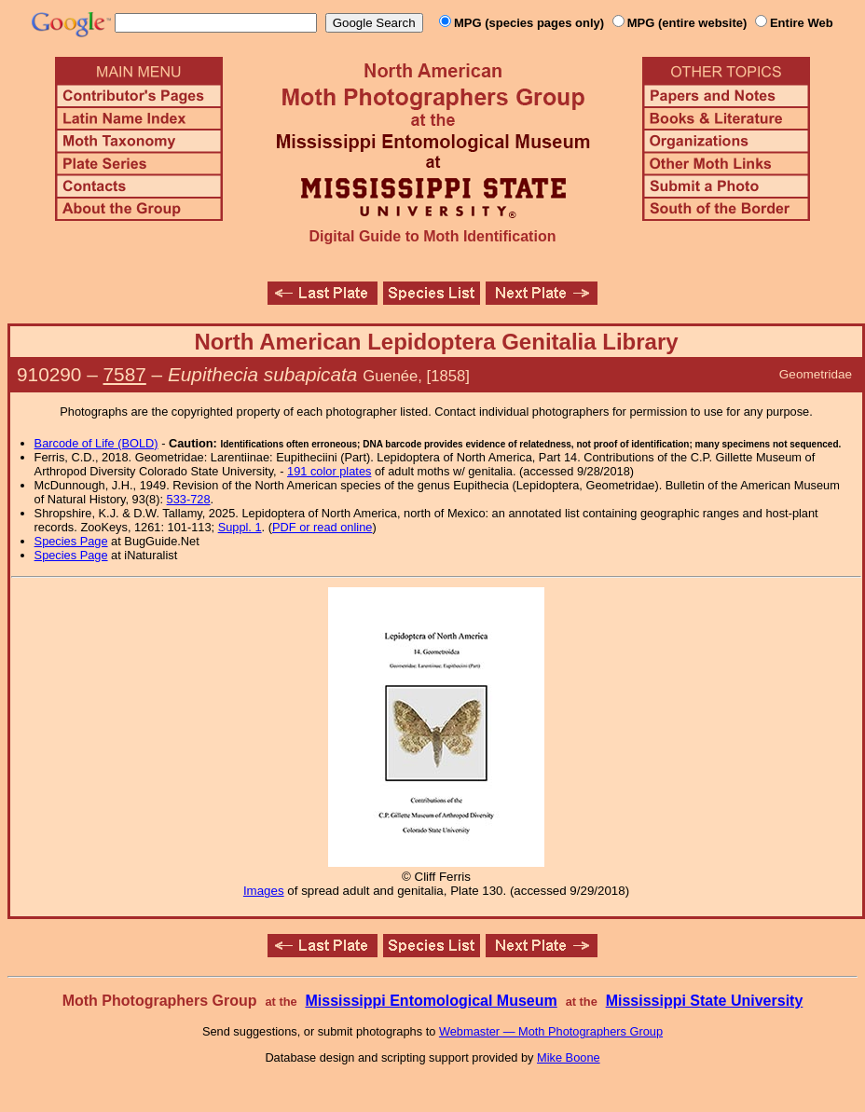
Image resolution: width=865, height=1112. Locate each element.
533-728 (189, 499)
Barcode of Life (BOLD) (96, 443)
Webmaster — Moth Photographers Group (551, 1031)
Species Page (71, 541)
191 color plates (329, 471)
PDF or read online (322, 527)
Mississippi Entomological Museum (430, 1001)
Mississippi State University (704, 1001)
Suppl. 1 (240, 527)
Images (263, 891)
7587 (124, 374)
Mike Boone (568, 1057)
